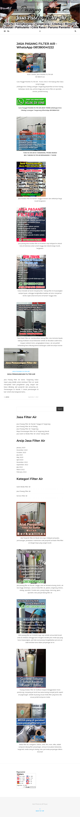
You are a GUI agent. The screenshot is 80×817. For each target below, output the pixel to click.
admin (7, 397)
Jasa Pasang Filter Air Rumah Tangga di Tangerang (33, 424)
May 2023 (20, 457)
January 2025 (21, 447)
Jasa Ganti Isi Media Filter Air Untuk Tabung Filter (33, 434)
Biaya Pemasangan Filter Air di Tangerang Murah (33, 431)
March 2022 (21, 469)
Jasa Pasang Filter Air (21, 371)
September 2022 (22, 465)
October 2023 (21, 452)
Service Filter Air (22, 496)
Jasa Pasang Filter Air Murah (40, 13)
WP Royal (44, 804)
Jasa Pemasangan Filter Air (21, 374)
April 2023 (20, 460)
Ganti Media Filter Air (24, 487)
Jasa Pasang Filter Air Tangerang (27, 429)
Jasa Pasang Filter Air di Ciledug (27, 426)
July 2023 (20, 455)
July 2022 (20, 467)
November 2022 (22, 462)
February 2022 (22, 472)
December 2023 (22, 450)
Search (60, 409)
